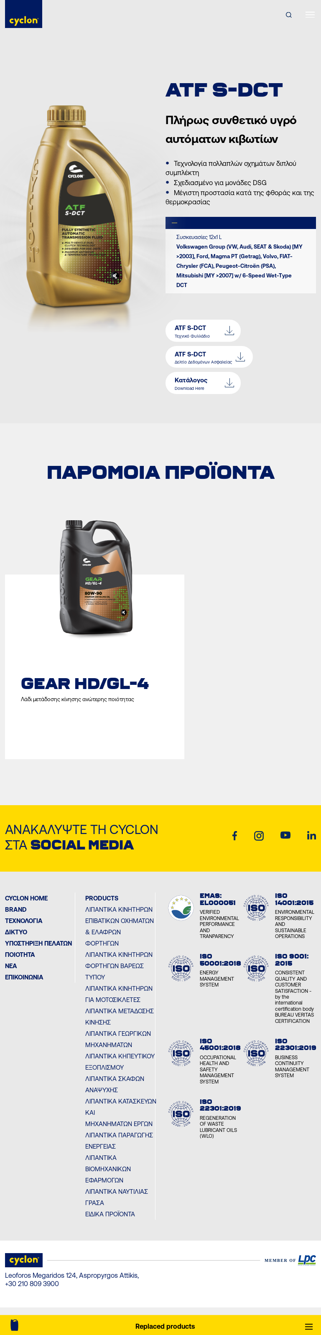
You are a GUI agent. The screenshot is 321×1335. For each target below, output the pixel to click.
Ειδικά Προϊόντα (110, 1214)
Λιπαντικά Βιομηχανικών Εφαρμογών (108, 1169)
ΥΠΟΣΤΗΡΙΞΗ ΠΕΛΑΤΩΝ (38, 943)
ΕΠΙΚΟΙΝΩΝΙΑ (24, 977)
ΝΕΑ (11, 965)
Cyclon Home (26, 898)
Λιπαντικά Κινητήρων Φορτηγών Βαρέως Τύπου (119, 966)
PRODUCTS (101, 898)
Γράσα (94, 1202)
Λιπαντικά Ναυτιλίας (116, 1191)
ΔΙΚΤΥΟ (16, 932)
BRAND (16, 909)
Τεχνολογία (24, 920)
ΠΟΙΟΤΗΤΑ (20, 954)
